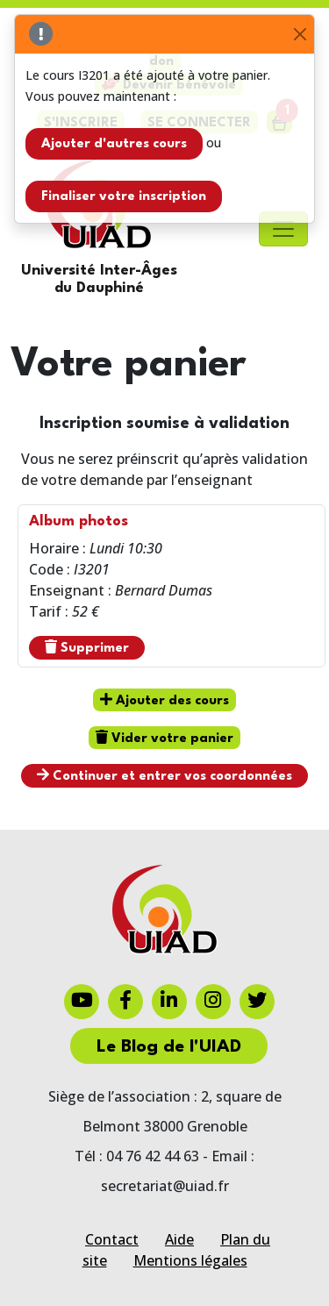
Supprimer (87, 647)
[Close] (299, 34)
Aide (179, 1239)
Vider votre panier (164, 738)
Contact (112, 1239)
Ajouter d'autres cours (114, 144)
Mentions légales (190, 1260)
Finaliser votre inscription (123, 196)
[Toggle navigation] (283, 228)
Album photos (78, 521)
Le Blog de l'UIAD (169, 1047)
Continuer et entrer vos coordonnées (164, 775)
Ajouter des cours (164, 700)
